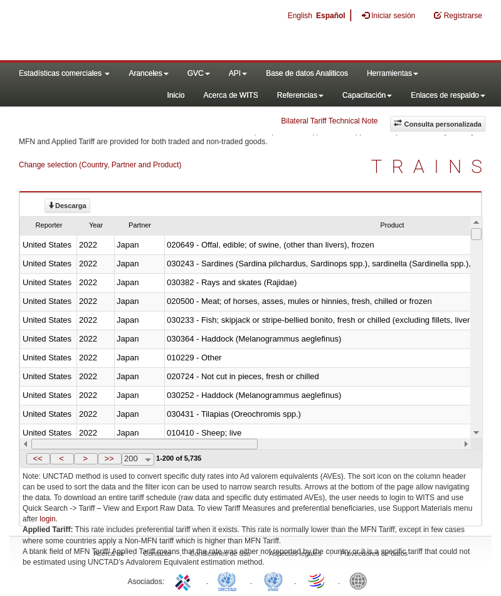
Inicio (175, 95)
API (238, 73)
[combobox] (138, 459)
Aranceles (148, 73)
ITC (185, 580)
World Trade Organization (317, 580)
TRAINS (431, 166)
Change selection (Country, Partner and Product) (100, 164)
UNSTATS (273, 580)
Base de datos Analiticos (307, 73)
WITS (125, 31)
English (300, 15)
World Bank (361, 580)
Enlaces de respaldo (448, 95)
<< (37, 458)
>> (108, 458)
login (47, 519)
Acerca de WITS (230, 95)
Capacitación (367, 95)
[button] (38, 458)
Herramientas (392, 73)
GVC (198, 73)
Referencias (300, 95)
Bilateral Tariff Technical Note (329, 121)
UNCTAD (229, 580)
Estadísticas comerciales (64, 73)
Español (330, 15)
